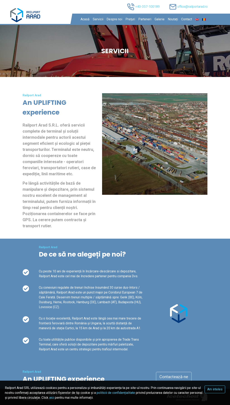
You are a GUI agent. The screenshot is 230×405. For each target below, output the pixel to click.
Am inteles (214, 389)
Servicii (98, 19)
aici (51, 398)
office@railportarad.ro (192, 7)
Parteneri (144, 19)
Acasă (85, 19)
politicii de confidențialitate (116, 393)
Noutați (173, 19)
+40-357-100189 (147, 7)
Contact (186, 19)
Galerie (160, 19)
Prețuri (130, 19)
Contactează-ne (173, 376)
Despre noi (114, 19)
